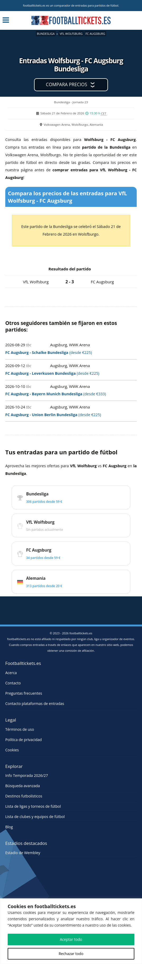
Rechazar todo (71, 953)
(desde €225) (48, 352)
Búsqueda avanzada (22, 785)
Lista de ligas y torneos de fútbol (33, 806)
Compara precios (66, 84)
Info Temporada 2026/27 (26, 775)
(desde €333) (55, 393)
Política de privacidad (23, 739)
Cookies (12, 749)
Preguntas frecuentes (23, 693)
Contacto (13, 682)
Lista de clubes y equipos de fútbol (35, 816)
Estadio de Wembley (22, 852)
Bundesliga (46, 34)
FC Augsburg (95, 34)
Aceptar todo (71, 939)
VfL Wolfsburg (71, 34)
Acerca (11, 672)
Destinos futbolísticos (23, 796)
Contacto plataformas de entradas (34, 703)
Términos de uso (19, 729)
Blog (9, 826)
